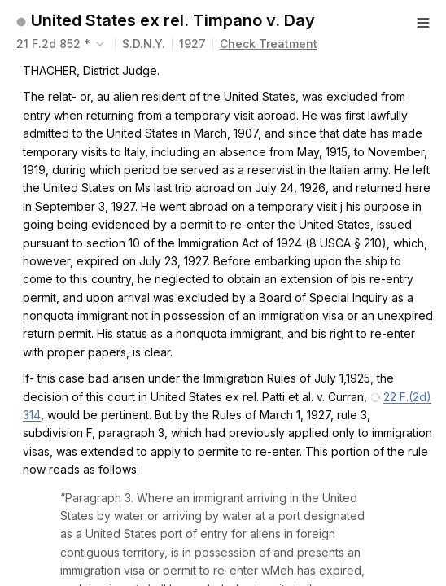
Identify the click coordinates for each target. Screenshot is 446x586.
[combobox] (62, 44)
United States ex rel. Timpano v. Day (173, 20)
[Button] (423, 23)
